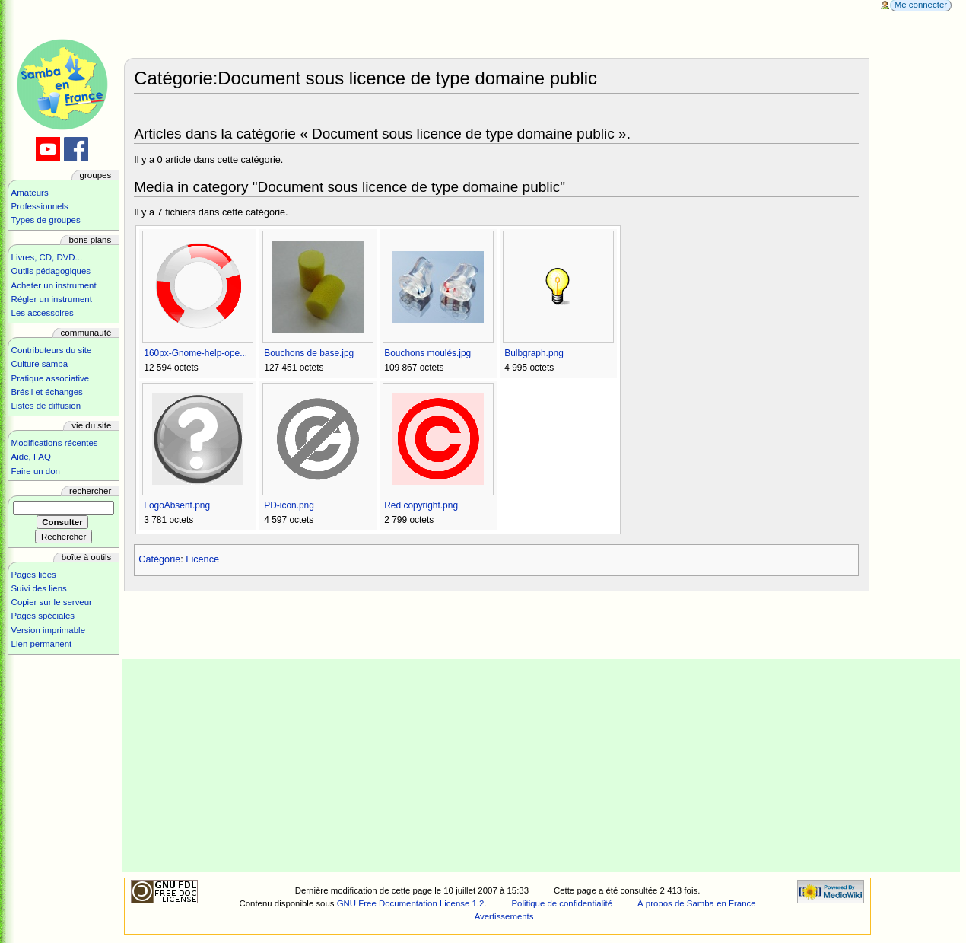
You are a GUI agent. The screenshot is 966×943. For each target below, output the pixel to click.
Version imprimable (48, 630)
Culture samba (39, 363)
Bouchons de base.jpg (309, 353)
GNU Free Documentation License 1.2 (411, 903)
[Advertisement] (541, 765)
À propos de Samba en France (696, 903)
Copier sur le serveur (51, 602)
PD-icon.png (289, 505)
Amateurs (30, 192)
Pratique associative (50, 378)
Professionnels (39, 206)
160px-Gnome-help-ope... (195, 353)
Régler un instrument (51, 299)
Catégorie (159, 559)
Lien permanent (41, 643)
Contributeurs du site (51, 350)
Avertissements (504, 916)
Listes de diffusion (46, 405)
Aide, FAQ (31, 456)
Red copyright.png (421, 505)
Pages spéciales (43, 615)
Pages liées (33, 574)
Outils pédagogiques (51, 271)
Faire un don (35, 471)
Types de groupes (46, 220)
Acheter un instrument (54, 285)
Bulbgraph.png (534, 353)
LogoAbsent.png (177, 505)
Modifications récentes (54, 443)
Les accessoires (42, 312)
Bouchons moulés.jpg (427, 353)
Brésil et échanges (47, 392)
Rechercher (90, 490)
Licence (202, 559)
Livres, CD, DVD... (47, 257)
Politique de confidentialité (561, 903)
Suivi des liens (39, 588)
